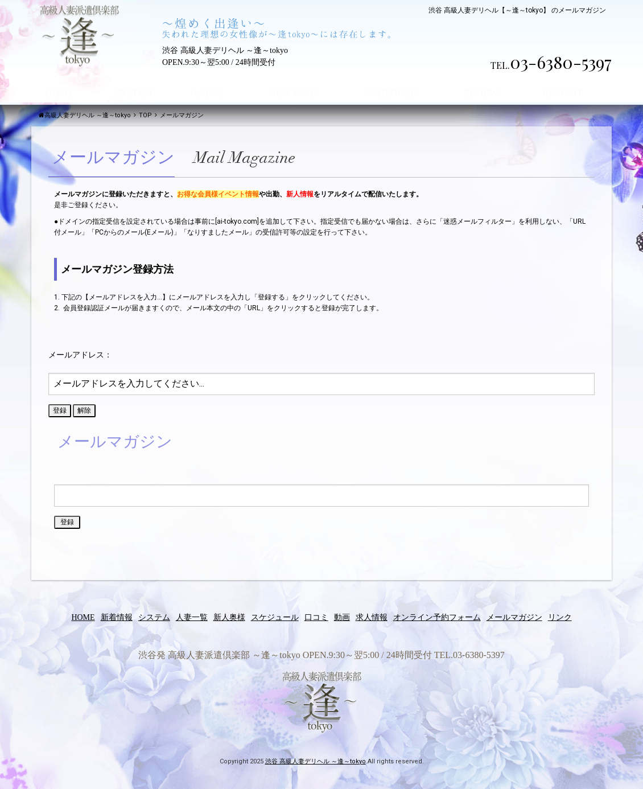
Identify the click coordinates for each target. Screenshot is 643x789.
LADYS (209, 82)
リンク (560, 617)
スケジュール (275, 617)
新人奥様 (229, 617)
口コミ (316, 617)
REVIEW (480, 82)
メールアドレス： (80, 354)
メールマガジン (514, 617)
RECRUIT (563, 82)
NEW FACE (292, 82)
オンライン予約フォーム (437, 617)
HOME (59, 82)
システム (154, 617)
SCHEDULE (391, 82)
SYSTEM (134, 82)
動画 (342, 617)
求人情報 (372, 617)
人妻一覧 (192, 617)
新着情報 (117, 617)
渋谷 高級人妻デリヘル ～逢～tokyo (315, 761)
